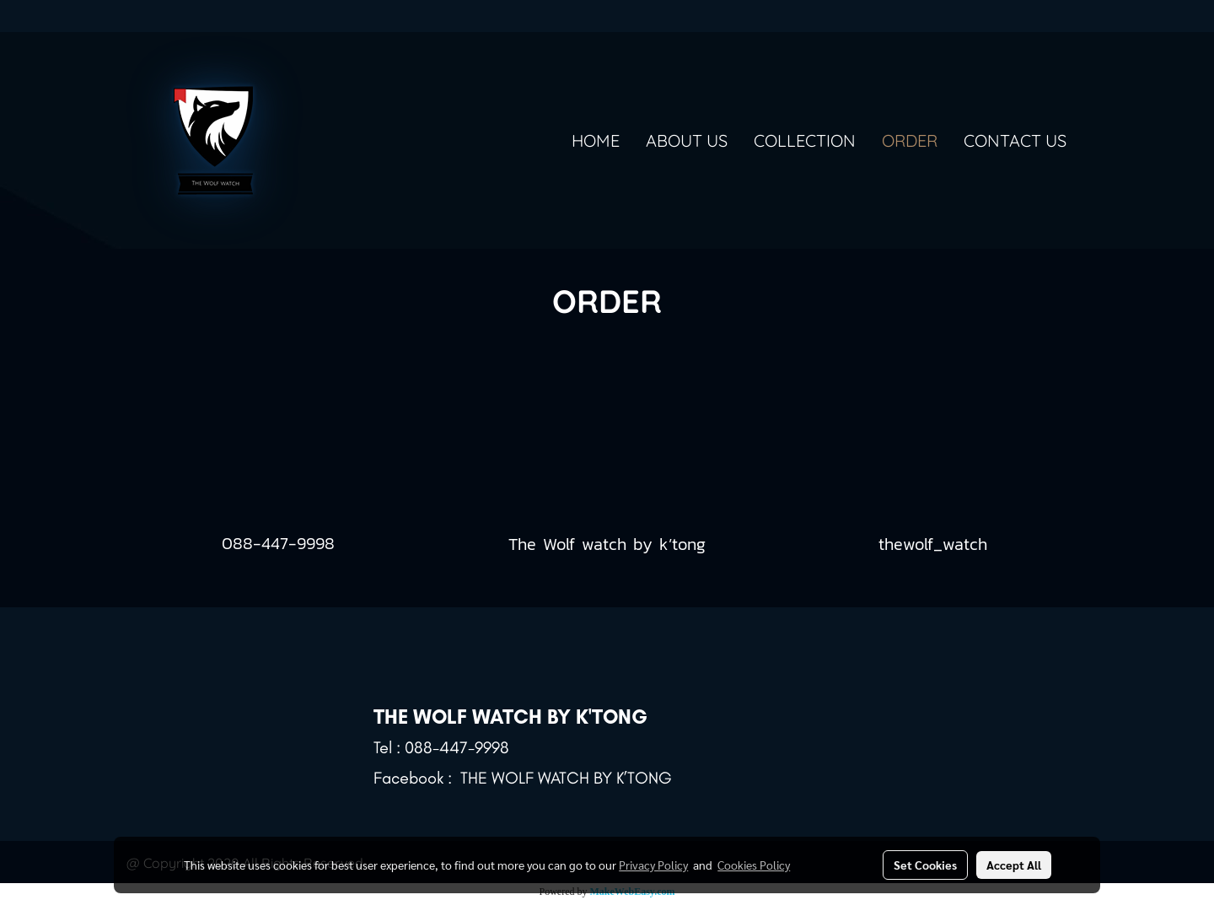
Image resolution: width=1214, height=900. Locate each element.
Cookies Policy (753, 864)
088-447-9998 (278, 543)
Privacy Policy (653, 864)
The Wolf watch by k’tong (607, 544)
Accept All (1013, 864)
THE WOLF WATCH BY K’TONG (566, 778)
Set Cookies (925, 864)
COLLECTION (805, 140)
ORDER (909, 140)
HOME (596, 140)
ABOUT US (687, 140)
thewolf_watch (936, 544)
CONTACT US (1015, 140)
